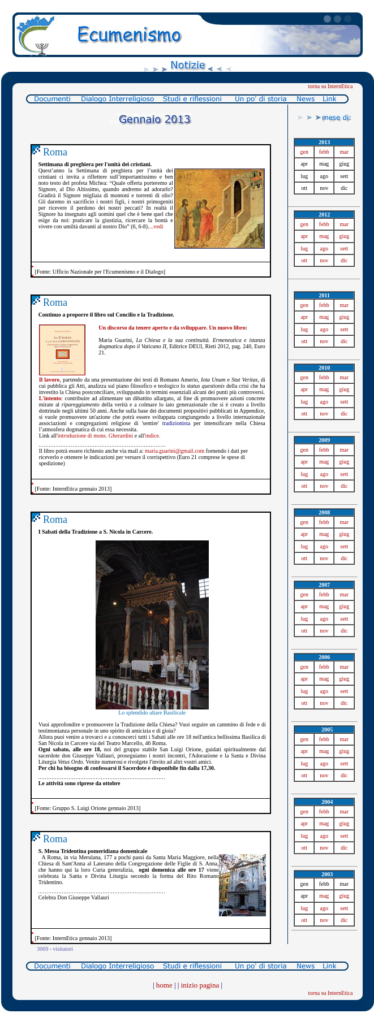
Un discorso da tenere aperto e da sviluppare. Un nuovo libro (171, 327)
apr (304, 236)
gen (304, 152)
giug (344, 236)
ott (305, 260)
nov (324, 260)
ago (324, 248)
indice (151, 435)
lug (304, 248)
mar (344, 152)
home (164, 985)
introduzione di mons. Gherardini (95, 435)
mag (324, 236)
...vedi (156, 226)
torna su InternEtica (330, 86)
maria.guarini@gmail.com (174, 451)
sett (344, 248)
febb (324, 152)
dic (344, 260)
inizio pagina (200, 985)
